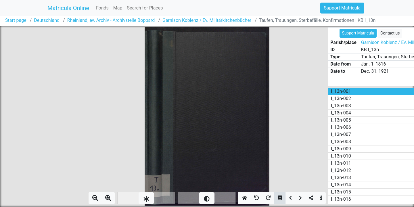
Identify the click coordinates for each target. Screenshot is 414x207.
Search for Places (145, 8)
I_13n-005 (341, 120)
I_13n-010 (341, 156)
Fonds (102, 8)
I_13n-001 (341, 91)
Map (117, 8)
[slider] (146, 198)
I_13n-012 (341, 170)
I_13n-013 (341, 177)
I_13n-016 (341, 199)
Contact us (390, 33)
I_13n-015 (341, 192)
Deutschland (47, 20)
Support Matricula (342, 8)
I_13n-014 (341, 184)
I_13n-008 (341, 141)
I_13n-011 (341, 163)
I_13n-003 (341, 105)
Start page (15, 20)
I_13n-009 (341, 149)
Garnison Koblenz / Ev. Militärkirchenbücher (206, 20)
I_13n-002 (341, 98)
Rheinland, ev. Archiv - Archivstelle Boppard (111, 20)
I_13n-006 (341, 127)
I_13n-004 (341, 113)
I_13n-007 (341, 134)
